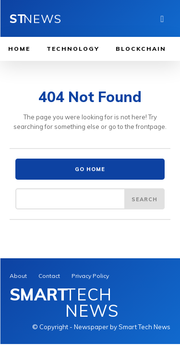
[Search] (144, 198)
